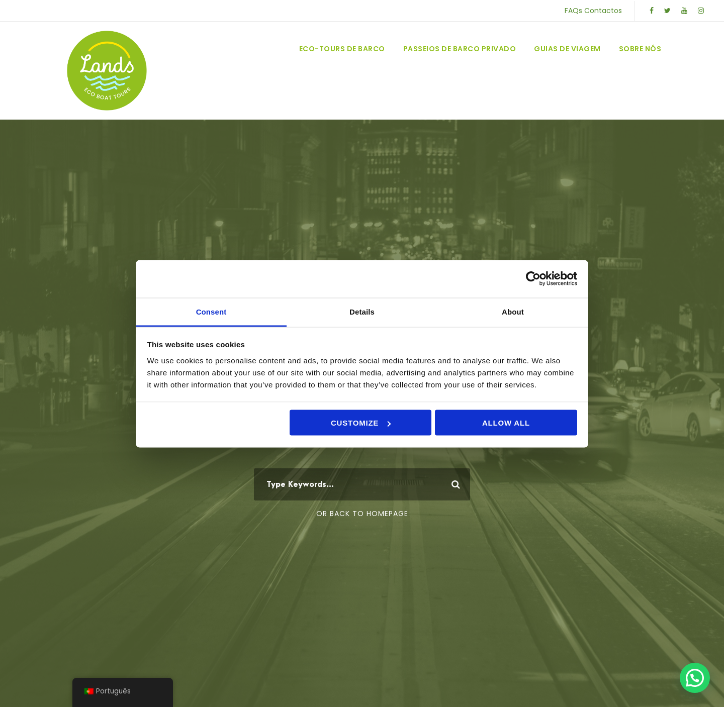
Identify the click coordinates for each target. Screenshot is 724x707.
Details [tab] (362, 311)
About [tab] (513, 311)
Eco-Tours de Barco (342, 49)
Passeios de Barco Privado (459, 49)
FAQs (573, 11)
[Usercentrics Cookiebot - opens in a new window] (533, 278)
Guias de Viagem (567, 49)
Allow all (506, 423)
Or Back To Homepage (362, 514)
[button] (695, 678)
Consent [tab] (211, 311)
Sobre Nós (640, 49)
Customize (361, 423)
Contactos (603, 11)
